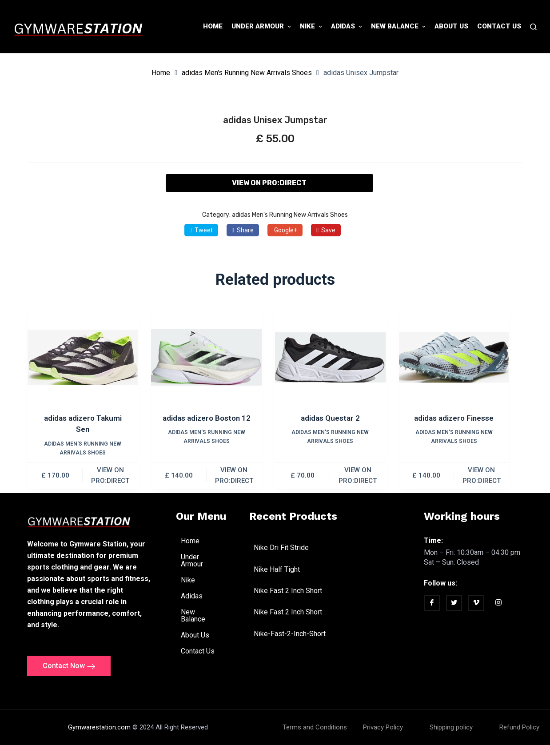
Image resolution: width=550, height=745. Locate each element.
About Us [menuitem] (451, 26)
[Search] (533, 27)
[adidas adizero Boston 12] (206, 357)
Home (160, 72)
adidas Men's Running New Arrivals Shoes (247, 72)
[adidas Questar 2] (330, 357)
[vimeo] (476, 603)
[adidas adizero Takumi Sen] (83, 357)
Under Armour (203, 560)
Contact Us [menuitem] (499, 26)
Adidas (196, 596)
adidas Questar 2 (330, 418)
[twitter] (454, 603)
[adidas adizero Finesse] (454, 357)
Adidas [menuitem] (347, 26)
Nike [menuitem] (312, 26)
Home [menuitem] (213, 26)
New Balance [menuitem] (399, 26)
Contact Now (69, 665)
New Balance (203, 615)
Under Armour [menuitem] (262, 26)
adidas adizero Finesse (454, 418)
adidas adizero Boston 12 (207, 418)
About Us (195, 635)
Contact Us (198, 651)
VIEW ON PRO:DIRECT (269, 183)
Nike (193, 580)
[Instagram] (498, 604)
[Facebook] (432, 603)
